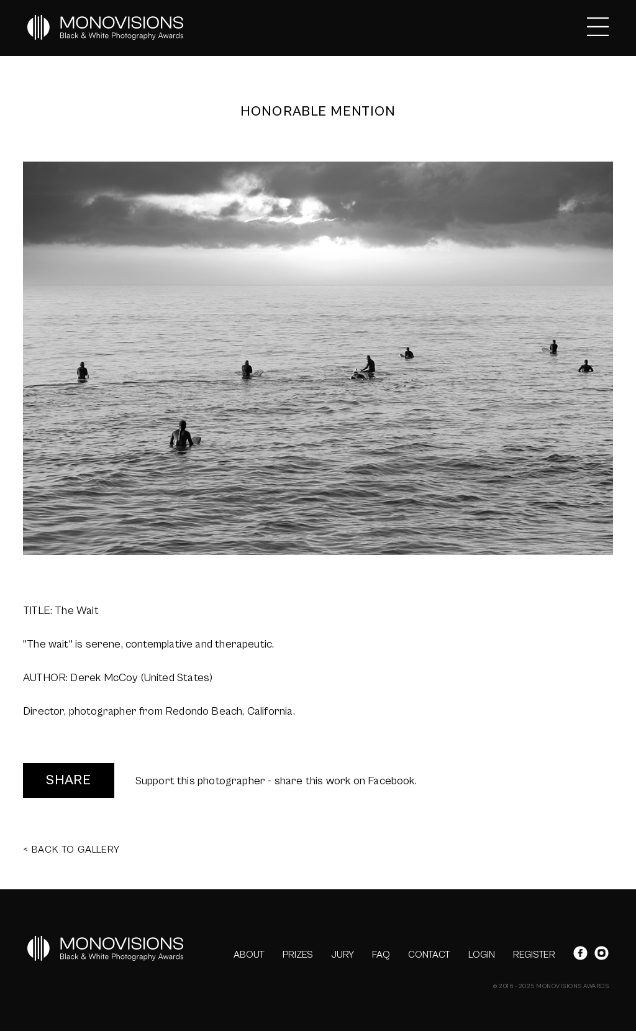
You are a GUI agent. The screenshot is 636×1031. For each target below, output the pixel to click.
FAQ (381, 954)
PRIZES (298, 954)
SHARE (68, 780)
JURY (342, 954)
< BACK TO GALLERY (71, 849)
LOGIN (481, 954)
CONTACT (429, 954)
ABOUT (249, 954)
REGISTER (534, 954)
